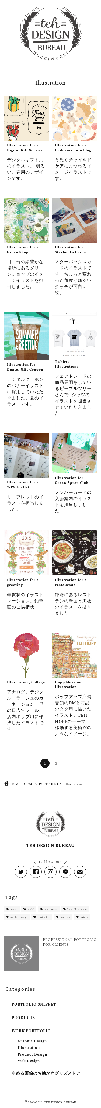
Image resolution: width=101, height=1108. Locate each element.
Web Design (29, 1060)
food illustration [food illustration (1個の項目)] (77, 909)
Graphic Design (32, 1041)
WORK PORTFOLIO (31, 1031)
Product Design (32, 1054)
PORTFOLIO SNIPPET (34, 1004)
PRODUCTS (23, 1018)
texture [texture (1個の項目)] (84, 917)
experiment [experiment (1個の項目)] (50, 909)
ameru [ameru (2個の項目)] (14, 909)
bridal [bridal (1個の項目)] (30, 909)
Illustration (29, 1047)
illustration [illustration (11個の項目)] (43, 917)
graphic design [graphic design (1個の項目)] (18, 917)
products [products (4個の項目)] (65, 917)
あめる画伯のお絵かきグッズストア (46, 1073)
